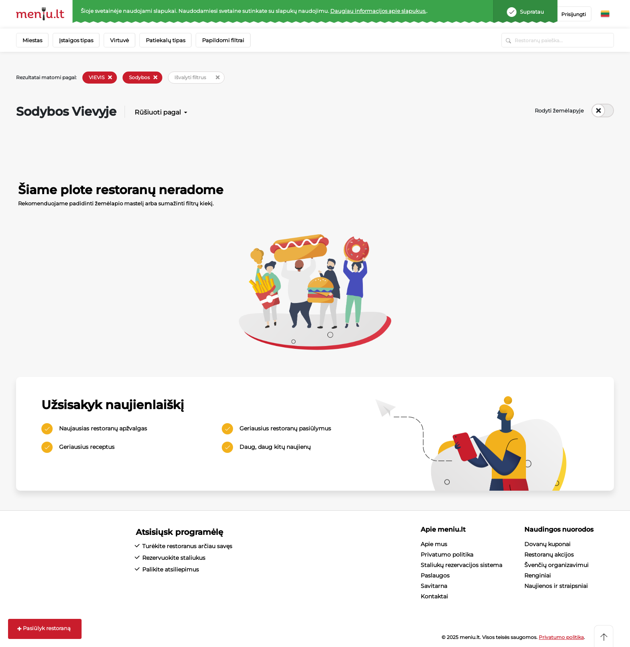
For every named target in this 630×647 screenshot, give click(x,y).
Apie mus (434, 544)
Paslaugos (435, 575)
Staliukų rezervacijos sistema (461, 565)
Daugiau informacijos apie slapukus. (378, 11)
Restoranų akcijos (549, 554)
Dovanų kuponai (547, 544)
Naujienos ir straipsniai (556, 586)
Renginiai (537, 575)
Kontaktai (434, 596)
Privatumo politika (447, 554)
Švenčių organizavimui (556, 565)
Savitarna (434, 586)
